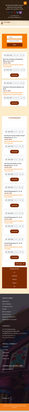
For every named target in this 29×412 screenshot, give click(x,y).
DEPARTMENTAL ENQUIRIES (9, 319)
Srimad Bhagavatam (10, 141)
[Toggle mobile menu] (25, 3)
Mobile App (6, 358)
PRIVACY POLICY (6, 311)
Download (14, 75)
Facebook (5, 346)
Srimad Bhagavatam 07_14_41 (13, 217)
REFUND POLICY (6, 314)
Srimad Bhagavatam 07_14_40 (13, 243)
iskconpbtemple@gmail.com (14, 17)
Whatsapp (5, 355)
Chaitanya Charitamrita (9, 64)
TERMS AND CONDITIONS (8, 317)
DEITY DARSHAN (6, 304)
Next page (19, 264)
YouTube (5, 349)
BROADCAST (5, 301)
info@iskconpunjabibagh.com (8, 335)
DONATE (4, 309)
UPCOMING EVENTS (7, 306)
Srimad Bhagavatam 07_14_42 (13, 191)
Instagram (6, 352)
